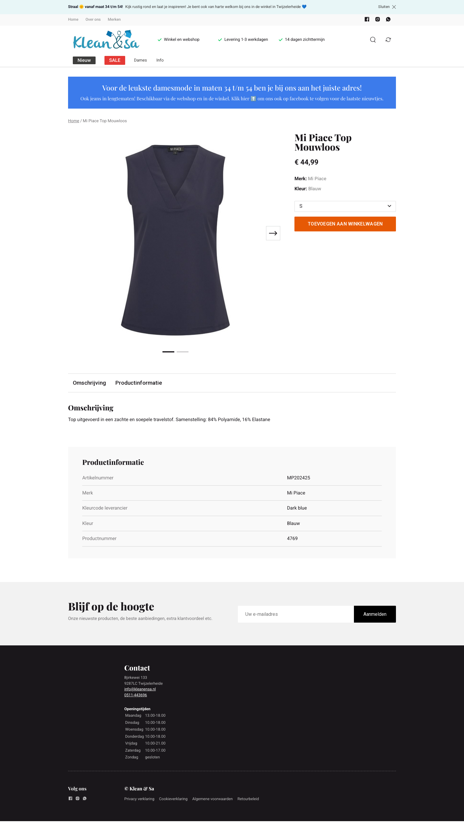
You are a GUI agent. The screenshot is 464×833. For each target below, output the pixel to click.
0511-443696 (135, 695)
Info (160, 60)
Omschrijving (89, 382)
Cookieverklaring (173, 799)
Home (73, 19)
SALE (114, 60)
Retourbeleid (248, 799)
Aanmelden (374, 614)
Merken (114, 19)
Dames (140, 60)
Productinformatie (138, 382)
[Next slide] (273, 233)
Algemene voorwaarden (212, 799)
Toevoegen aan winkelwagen (345, 224)
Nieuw (84, 60)
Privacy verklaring (139, 799)
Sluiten (387, 7)
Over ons (93, 19)
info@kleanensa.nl (140, 689)
